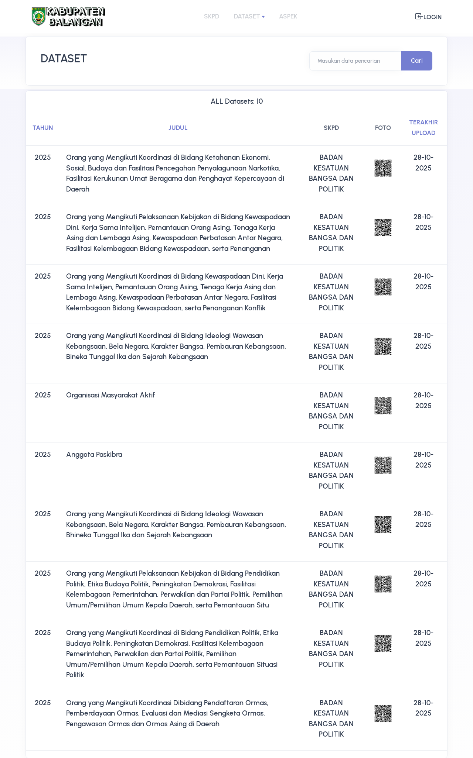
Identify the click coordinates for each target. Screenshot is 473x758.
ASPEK (288, 16)
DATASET (247, 16)
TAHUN (43, 127)
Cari (417, 60)
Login (428, 16)
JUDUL (178, 127)
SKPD (211, 16)
